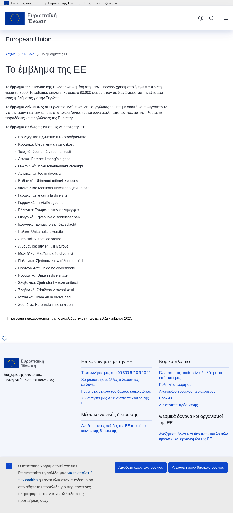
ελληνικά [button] (200, 18)
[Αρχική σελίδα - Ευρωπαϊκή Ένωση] (31, 18)
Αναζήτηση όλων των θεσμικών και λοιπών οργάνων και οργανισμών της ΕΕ (193, 436)
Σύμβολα (28, 54)
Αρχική (10, 54)
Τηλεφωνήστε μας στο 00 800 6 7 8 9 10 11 (116, 373)
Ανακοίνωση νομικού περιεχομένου (187, 391)
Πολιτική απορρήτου (175, 385)
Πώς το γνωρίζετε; (100, 3)
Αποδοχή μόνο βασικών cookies (198, 467)
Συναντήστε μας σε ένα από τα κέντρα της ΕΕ (115, 400)
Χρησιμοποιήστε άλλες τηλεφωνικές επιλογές (110, 382)
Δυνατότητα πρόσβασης (178, 405)
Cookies (165, 398)
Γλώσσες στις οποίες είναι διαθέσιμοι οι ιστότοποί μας (190, 375)
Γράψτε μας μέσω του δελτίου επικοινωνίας (116, 391)
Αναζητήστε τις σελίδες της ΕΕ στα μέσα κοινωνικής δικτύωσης (113, 428)
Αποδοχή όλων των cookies (140, 467)
